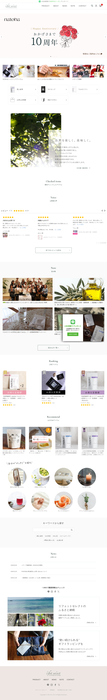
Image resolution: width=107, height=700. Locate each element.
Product (46, 6)
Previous (1, 36)
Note (73, 6)
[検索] (71, 530)
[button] (102, 210)
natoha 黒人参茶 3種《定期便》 (88, 232)
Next (105, 36)
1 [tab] (51, 56)
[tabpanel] (53, 35)
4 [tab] (56, 56)
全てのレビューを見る (53, 250)
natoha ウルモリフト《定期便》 (53, 237)
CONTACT (70, 679)
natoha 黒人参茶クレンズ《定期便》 (19, 235)
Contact (82, 6)
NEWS (54, 679)
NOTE (61, 679)
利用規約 (52, 690)
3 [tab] (54, 56)
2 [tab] (53, 56)
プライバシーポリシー (41, 690)
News (64, 6)
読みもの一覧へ (53, 347)
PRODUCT (37, 679)
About (56, 6)
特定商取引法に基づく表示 (65, 690)
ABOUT (46, 679)
